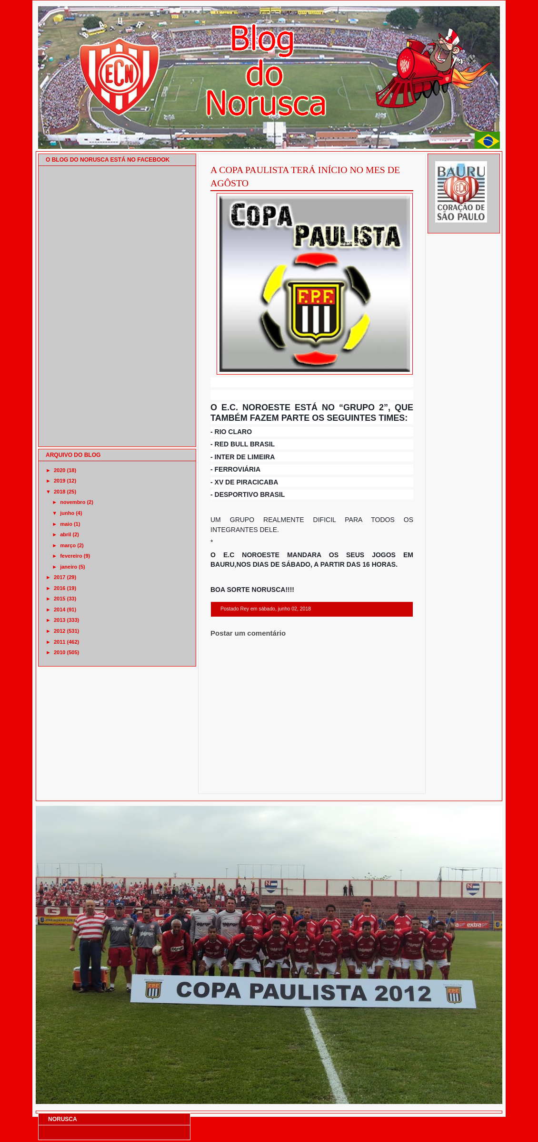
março (68, 545)
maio (66, 524)
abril (65, 534)
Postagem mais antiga (388, 781)
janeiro (68, 567)
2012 (59, 631)
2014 (59, 609)
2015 (59, 598)
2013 (59, 620)
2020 (59, 470)
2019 (59, 481)
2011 (59, 642)
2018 (59, 491)
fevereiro (71, 556)
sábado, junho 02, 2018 (285, 608)
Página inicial (313, 781)
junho (67, 513)
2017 (59, 577)
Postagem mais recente (236, 781)
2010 (59, 652)
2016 (59, 588)
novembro (72, 502)
